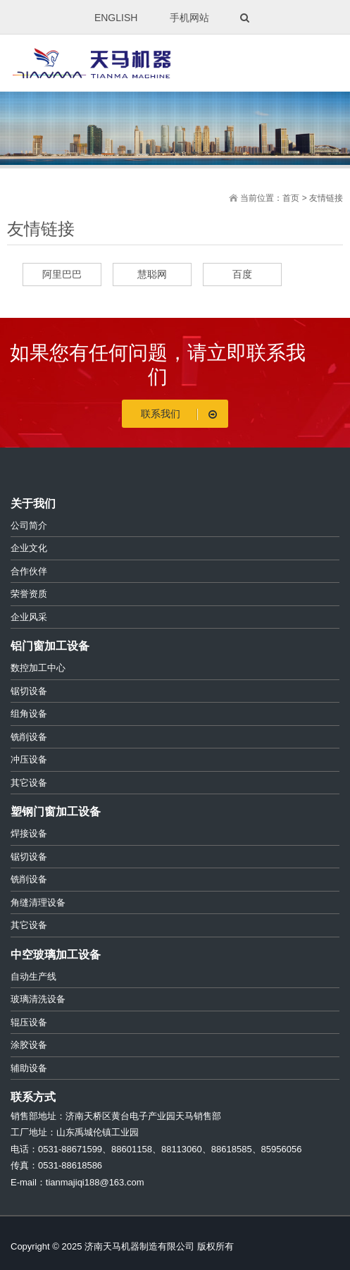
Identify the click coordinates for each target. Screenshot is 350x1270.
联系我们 (181, 414)
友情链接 (326, 198)
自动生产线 (33, 976)
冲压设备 (29, 759)
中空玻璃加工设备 (56, 955)
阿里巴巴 (62, 274)
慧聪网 (152, 274)
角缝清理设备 (38, 902)
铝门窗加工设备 (50, 646)
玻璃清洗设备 (38, 999)
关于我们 (33, 504)
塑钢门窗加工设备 (56, 812)
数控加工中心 (38, 667)
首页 (290, 198)
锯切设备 (29, 691)
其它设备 (29, 782)
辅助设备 (29, 1068)
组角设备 (29, 713)
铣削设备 (29, 737)
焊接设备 (29, 833)
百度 (242, 274)
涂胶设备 (29, 1045)
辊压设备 (29, 1022)
